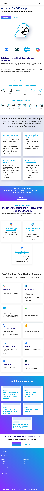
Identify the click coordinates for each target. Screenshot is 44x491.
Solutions (3, 459)
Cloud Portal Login (4, 467)
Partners (2, 463)
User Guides (25, 467)
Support (2, 465)
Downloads (25, 465)
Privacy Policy (34, 489)
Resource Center (26, 459)
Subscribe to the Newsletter (6, 484)
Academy (24, 461)
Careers (2, 477)
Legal (2, 482)
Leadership (3, 475)
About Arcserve (4, 473)
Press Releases (4, 479)
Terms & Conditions (26, 489)
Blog (24, 463)
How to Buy (3, 461)
